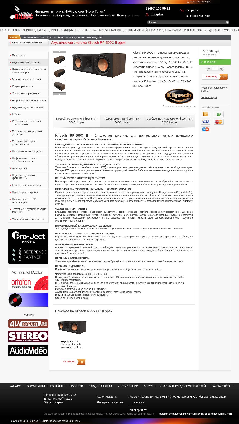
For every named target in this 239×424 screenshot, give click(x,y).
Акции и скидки (209, 97)
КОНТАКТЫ (94, 30)
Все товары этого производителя (179, 106)
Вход (192, 1)
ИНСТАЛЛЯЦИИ (63, 30)
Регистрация (203, 1)
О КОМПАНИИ (21, 30)
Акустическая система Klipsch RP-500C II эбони (71, 344)
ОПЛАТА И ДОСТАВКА (162, 30)
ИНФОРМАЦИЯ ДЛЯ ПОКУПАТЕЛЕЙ (124, 30)
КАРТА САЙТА (221, 386)
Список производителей (27, 42)
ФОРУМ (222, 30)
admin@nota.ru (146, 414)
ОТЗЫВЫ (233, 30)
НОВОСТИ (80, 30)
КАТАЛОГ (6, 30)
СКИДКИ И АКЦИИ (41, 30)
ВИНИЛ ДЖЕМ (208, 30)
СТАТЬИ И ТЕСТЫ (187, 30)
